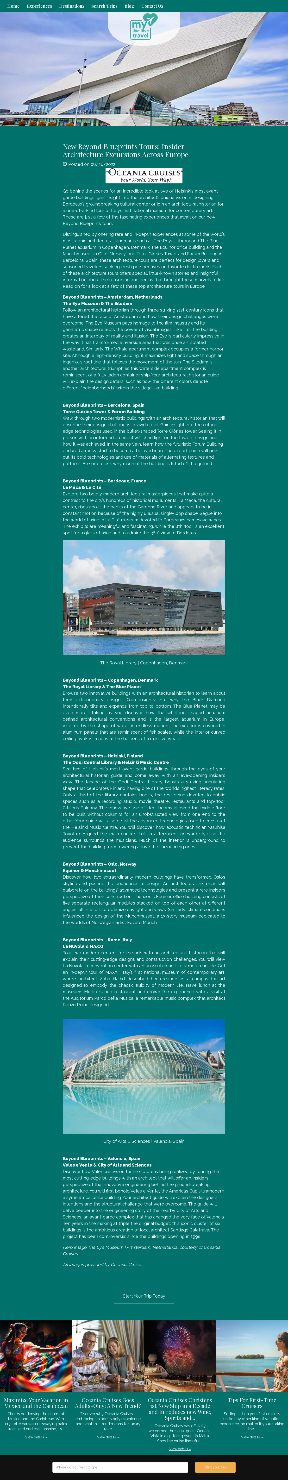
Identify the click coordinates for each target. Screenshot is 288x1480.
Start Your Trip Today (144, 1296)
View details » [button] (36, 1437)
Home (13, 6)
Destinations (71, 6)
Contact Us (152, 6)
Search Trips (104, 6)
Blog (129, 6)
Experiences (39, 6)
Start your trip (215, 1467)
